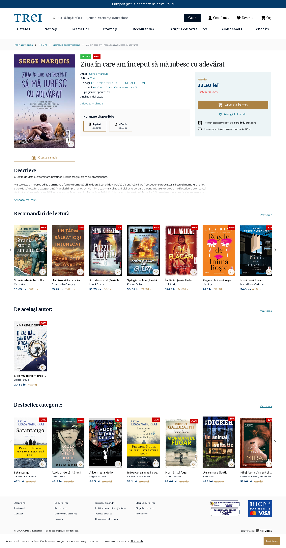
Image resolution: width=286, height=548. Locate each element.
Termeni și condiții (105, 514)
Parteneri (19, 519)
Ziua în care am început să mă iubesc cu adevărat (112, 56)
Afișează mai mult (91, 115)
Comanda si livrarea (106, 530)
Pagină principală (23, 56)
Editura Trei (61, 514)
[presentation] (11, 262)
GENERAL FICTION (133, 94)
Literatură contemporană (66, 56)
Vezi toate (266, 226)
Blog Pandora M (144, 519)
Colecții (58, 530)
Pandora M (60, 519)
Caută (192, 18)
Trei (92, 89)
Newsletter (141, 525)
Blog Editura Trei (145, 514)
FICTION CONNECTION (106, 94)
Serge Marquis (98, 85)
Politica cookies (103, 525)
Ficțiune (43, 56)
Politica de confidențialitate (110, 519)
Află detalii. (136, 541)
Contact (18, 525)
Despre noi (20, 514)
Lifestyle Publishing (65, 525)
